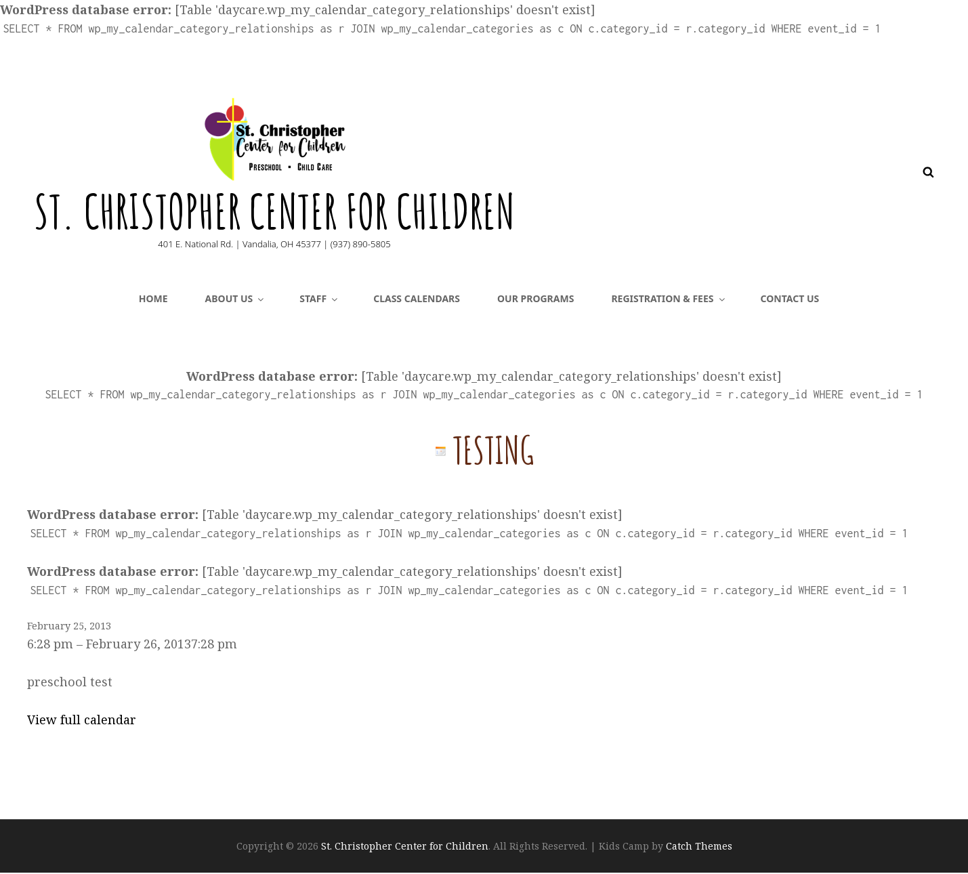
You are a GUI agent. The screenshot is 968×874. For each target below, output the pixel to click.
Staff (319, 299)
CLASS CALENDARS (416, 299)
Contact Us (790, 299)
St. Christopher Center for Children (277, 211)
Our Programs (535, 299)
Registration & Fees (668, 299)
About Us (235, 299)
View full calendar (81, 721)
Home (153, 299)
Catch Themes (699, 847)
